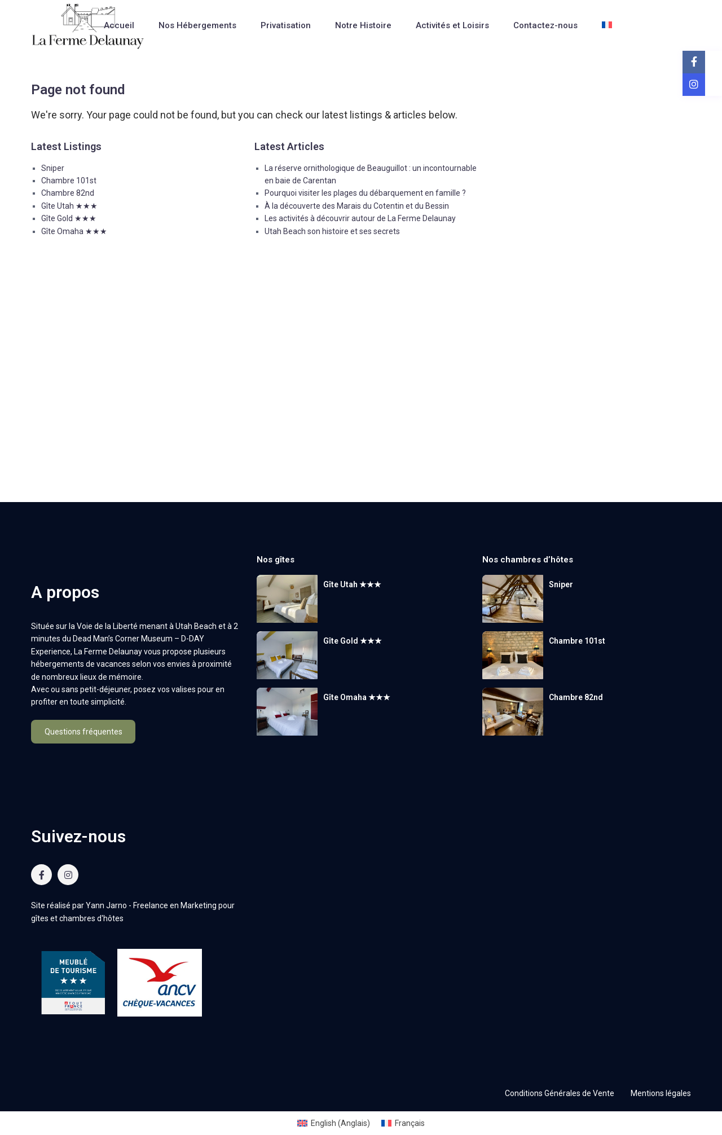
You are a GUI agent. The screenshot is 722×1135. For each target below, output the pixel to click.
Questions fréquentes (83, 731)
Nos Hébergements (197, 25)
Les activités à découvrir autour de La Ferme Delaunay (360, 218)
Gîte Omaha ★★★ (74, 231)
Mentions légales (661, 1093)
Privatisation (286, 25)
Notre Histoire (363, 25)
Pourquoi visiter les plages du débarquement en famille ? (365, 192)
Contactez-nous (545, 25)
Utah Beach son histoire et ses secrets (332, 231)
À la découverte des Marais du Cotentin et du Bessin (357, 205)
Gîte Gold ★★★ (68, 218)
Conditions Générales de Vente (559, 1093)
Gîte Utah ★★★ (69, 205)
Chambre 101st (68, 180)
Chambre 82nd (67, 192)
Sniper (52, 168)
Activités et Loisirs (452, 25)
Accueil (119, 25)
